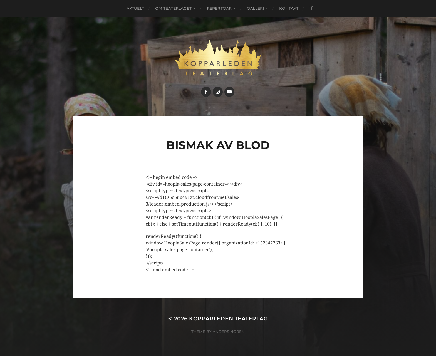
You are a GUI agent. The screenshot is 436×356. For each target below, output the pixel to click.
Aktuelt (135, 8)
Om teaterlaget (173, 8)
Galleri (255, 8)
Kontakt (288, 8)
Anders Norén (229, 331)
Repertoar (219, 8)
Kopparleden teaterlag (228, 318)
